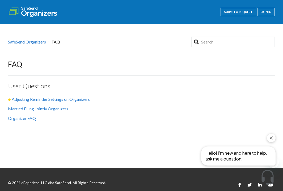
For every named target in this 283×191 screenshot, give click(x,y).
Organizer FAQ (22, 118)
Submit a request (238, 12)
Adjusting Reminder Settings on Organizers (51, 99)
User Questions (29, 86)
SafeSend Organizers (27, 41)
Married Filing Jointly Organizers (38, 108)
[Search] (233, 42)
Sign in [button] (266, 12)
